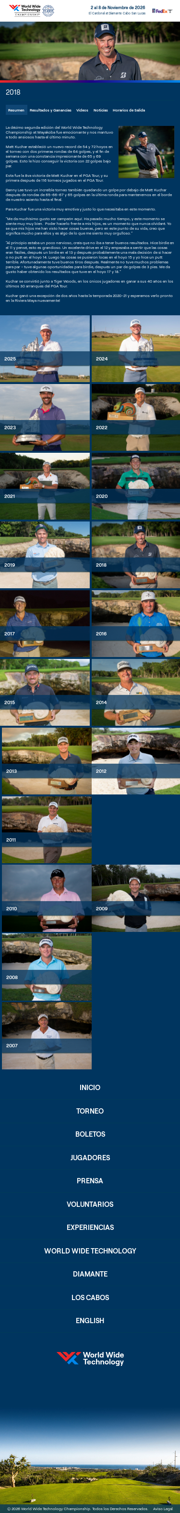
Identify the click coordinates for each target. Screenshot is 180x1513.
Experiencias (90, 1227)
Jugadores (90, 1157)
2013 (11, 771)
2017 (9, 633)
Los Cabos (90, 1297)
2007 (12, 1045)
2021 (9, 496)
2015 (9, 702)
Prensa (90, 1181)
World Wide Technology (90, 1251)
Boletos (90, 1134)
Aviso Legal (163, 1508)
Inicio (90, 1087)
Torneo (90, 1111)
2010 (11, 908)
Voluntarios (90, 1204)
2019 (9, 564)
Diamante (90, 1274)
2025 (10, 358)
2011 (11, 839)
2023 (10, 427)
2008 (12, 977)
